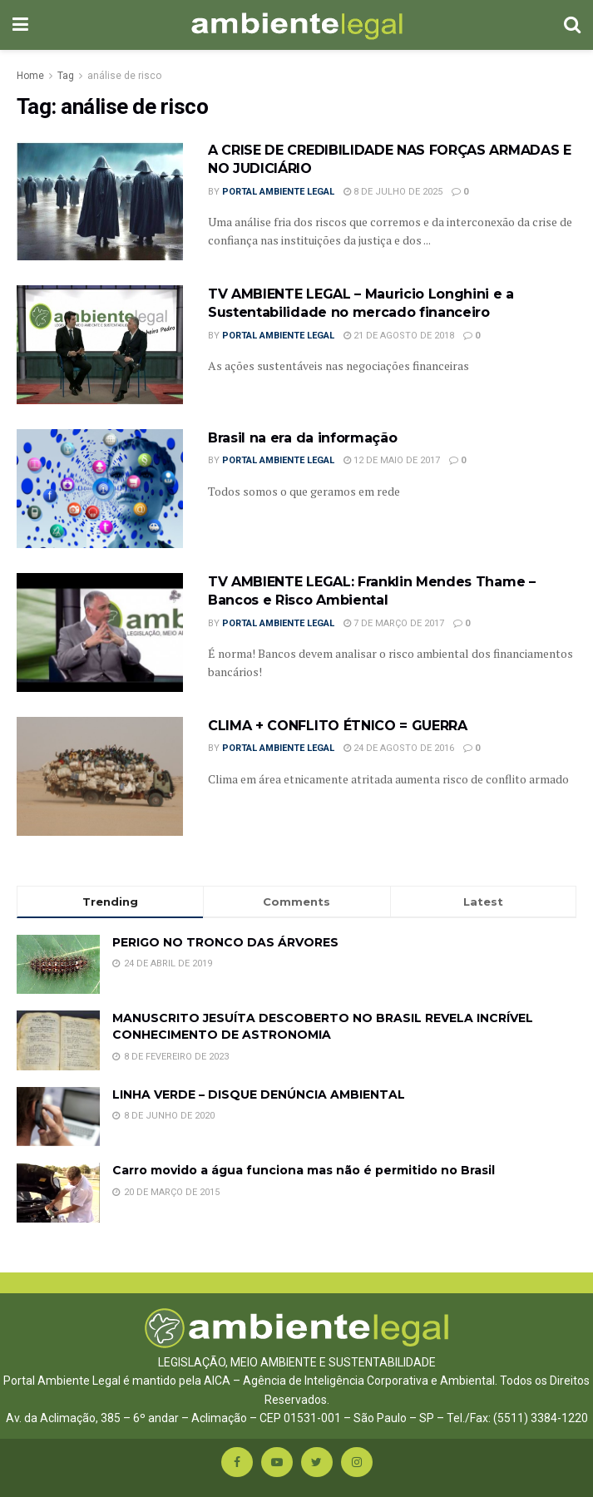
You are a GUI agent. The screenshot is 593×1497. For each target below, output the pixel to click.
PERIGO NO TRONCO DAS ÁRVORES (225, 942)
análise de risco (124, 76)
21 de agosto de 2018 (398, 335)
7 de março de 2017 (393, 623)
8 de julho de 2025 (392, 191)
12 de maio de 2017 (391, 460)
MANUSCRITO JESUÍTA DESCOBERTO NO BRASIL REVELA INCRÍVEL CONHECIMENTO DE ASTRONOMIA (322, 1026)
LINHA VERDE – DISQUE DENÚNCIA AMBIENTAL (258, 1094)
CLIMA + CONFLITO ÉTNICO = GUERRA (337, 726)
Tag (65, 76)
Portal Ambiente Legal (278, 191)
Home (30, 76)
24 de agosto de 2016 (398, 748)
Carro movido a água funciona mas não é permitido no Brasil (303, 1170)
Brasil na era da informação (308, 438)
